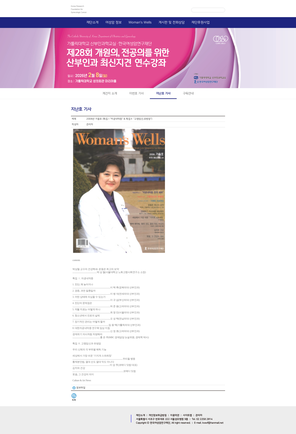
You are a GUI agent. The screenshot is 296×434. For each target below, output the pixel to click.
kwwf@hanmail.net (212, 422)
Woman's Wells (140, 22)
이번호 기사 (136, 93)
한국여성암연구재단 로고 (148, 10)
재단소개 (92, 22)
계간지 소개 (109, 93)
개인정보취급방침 (157, 415)
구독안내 (188, 93)
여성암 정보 (113, 22)
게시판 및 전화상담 (171, 22)
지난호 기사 (163, 93)
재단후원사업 (200, 22)
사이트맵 (187, 415)
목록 (74, 400)
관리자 (198, 415)
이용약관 (174, 415)
